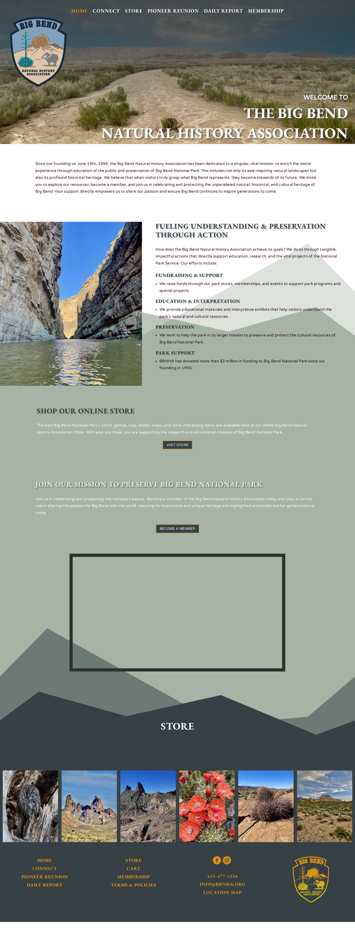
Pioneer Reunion (173, 11)
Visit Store (177, 447)
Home (79, 11)
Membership (266, 11)
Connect (106, 11)
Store (134, 11)
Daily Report (223, 11)
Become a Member (177, 534)
